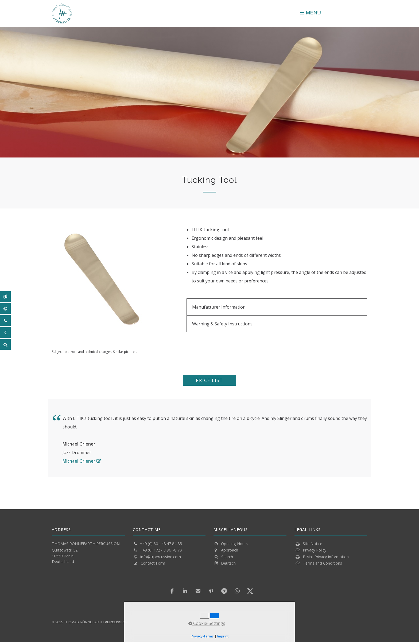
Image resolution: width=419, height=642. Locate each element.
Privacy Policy (314, 550)
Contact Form (153, 563)
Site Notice (312, 543)
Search (227, 556)
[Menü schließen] (310, 12)
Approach (229, 550)
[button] (209, 380)
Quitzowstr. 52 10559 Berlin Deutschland (64, 556)
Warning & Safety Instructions (222, 324)
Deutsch (228, 563)
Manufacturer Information (219, 307)
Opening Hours (234, 543)
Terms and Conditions (322, 563)
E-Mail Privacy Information (326, 556)
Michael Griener (79, 461)
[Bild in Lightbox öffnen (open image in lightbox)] (102, 280)
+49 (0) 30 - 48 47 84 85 (161, 543)
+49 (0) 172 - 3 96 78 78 (161, 550)
